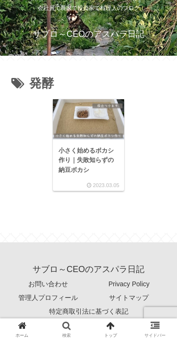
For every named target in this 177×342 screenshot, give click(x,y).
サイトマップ (129, 297)
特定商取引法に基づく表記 (88, 311)
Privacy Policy (129, 284)
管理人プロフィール (48, 297)
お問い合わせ (48, 284)
